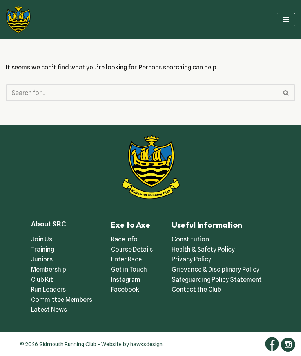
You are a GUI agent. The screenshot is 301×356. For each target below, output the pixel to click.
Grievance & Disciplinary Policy (215, 269)
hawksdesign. (147, 344)
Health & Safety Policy (203, 249)
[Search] (141, 92)
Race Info (124, 239)
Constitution (190, 239)
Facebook (125, 289)
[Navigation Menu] (286, 19)
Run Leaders (48, 289)
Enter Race (126, 259)
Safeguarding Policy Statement (217, 279)
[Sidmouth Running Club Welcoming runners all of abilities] (18, 19)
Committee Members (61, 299)
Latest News (49, 309)
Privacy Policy (191, 259)
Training (42, 249)
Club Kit (42, 279)
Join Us (41, 239)
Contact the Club (196, 289)
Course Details (132, 249)
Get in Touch (129, 269)
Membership (48, 269)
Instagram (125, 279)
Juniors (42, 259)
